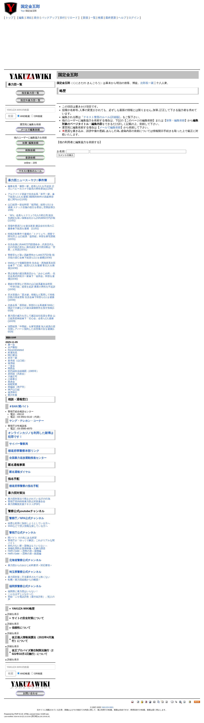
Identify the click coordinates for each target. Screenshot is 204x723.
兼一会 (11, 344)
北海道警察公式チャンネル (25, 560)
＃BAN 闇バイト (19, 406)
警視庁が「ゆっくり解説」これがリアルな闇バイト (31, 541)
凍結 (29, 17)
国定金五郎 (30, 6)
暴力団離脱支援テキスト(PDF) (24, 504)
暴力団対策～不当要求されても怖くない (29, 577)
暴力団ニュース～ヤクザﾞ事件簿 (27, 180)
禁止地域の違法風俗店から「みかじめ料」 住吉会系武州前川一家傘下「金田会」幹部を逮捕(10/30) (31, 276)
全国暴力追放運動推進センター (28, 457)
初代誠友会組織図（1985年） (23, 371)
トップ (10, 17)
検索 (100, 17)
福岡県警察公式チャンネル (25, 586)
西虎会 (11, 381)
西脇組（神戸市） (17, 387)
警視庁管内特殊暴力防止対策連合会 (26, 501)
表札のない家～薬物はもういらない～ (28, 545)
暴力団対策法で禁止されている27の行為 (29, 498)
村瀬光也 (12, 352)
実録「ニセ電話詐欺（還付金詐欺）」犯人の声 (31, 598)
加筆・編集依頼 (175, 120)
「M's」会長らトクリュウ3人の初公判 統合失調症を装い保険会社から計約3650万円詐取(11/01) (31, 218)
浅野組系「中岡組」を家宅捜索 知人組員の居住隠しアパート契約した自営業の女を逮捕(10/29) (31, 329)
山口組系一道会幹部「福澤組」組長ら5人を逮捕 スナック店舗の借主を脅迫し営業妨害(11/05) (31, 207)
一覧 (93, 17)
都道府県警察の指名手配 (24, 486)
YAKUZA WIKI (107, 707)
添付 (62, 17)
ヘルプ (122, 17)
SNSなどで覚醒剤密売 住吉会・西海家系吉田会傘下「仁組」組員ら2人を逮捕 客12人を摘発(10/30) (32, 266)
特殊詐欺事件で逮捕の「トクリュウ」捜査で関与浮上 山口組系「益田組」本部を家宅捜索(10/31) (31, 236)
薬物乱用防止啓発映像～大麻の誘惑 (26, 548)
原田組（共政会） (17, 373)
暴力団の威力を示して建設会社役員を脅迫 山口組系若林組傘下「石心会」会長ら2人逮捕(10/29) (31, 318)
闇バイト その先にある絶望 (22, 537)
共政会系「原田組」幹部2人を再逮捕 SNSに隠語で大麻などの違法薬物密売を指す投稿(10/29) (31, 308)
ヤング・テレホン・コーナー (26, 420)
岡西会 (11, 368)
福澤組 (11, 363)
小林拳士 (12, 379)
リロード (72, 17)
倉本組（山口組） (17, 360)
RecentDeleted (16, 350)
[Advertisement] (102, 44)
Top (22, 11)
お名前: (61, 151)
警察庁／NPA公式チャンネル (26, 518)
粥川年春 (12, 395)
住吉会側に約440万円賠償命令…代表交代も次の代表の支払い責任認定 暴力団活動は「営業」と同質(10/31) (31, 247)
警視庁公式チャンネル (22, 532)
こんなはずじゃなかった (21, 594)
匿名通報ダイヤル (20, 471)
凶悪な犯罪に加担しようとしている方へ (29, 523)
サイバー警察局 (18, 443)
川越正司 (12, 376)
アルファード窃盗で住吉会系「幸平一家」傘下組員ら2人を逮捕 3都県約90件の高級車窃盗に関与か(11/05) (31, 197)
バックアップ (49, 17)
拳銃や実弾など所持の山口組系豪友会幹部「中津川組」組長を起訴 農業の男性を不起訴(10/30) (31, 287)
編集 (21, 17)
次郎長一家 (147, 83)
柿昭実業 (12, 384)
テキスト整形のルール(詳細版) (101, 117)
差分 (36, 17)
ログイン (133, 17)
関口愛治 (12, 355)
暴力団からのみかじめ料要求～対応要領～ (30, 565)
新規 (85, 17)
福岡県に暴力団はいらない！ (23, 591)
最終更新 (110, 17)
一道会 (11, 366)
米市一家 (12, 357)
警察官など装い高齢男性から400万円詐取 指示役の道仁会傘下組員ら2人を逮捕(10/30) (31, 256)
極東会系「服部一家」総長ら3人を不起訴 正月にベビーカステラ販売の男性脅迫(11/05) (31, 187)
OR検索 (36, 116)
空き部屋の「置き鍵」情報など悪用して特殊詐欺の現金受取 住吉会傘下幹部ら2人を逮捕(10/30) (31, 297)
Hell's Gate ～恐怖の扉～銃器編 (24, 553)
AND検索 (23, 116)
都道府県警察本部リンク (23, 450)
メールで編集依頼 (110, 127)
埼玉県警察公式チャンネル (25, 571)
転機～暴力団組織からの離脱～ (24, 579)
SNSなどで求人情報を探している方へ (28, 526)
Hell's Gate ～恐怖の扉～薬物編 (24, 551)
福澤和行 (12, 392)
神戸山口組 (14, 389)
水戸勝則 (12, 347)
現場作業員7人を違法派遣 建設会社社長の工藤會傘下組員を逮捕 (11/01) (31, 227)
